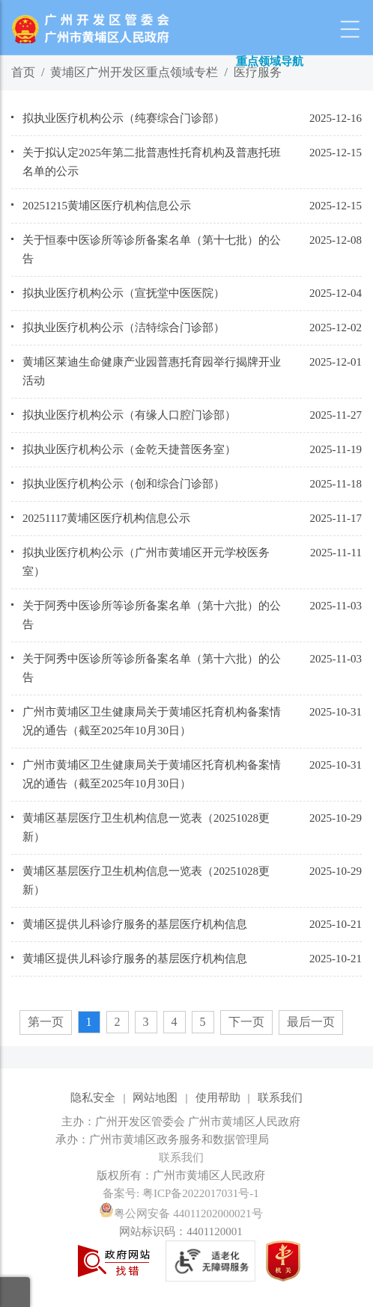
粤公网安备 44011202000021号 (180, 1214)
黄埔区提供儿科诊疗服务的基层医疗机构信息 (134, 924)
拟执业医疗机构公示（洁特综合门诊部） (123, 327)
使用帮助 (217, 1098)
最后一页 (311, 1021)
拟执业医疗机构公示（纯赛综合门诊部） (123, 118)
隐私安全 (92, 1098)
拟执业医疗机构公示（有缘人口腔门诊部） (129, 415)
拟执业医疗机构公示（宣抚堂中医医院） (123, 293)
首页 (23, 72)
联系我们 (280, 1098)
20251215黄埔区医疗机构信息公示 (106, 206)
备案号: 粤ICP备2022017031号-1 (181, 1193)
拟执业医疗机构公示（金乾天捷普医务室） (129, 449)
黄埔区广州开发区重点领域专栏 (134, 72)
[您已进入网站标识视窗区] (186, 1139)
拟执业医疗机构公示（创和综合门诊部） (123, 484)
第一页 (46, 1021)
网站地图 (155, 1098)
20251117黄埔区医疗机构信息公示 (106, 518)
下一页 (246, 1021)
